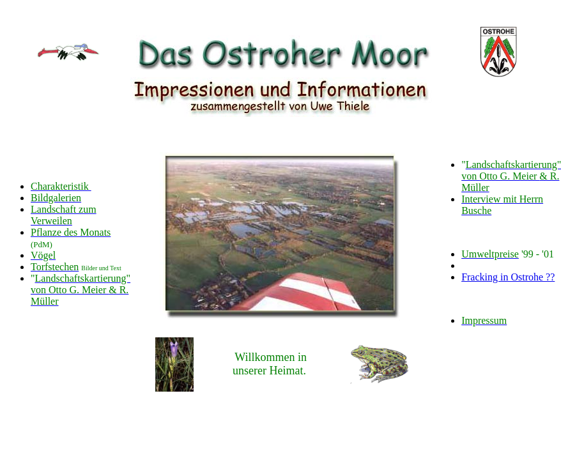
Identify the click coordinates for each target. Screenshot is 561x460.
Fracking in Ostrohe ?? (508, 277)
